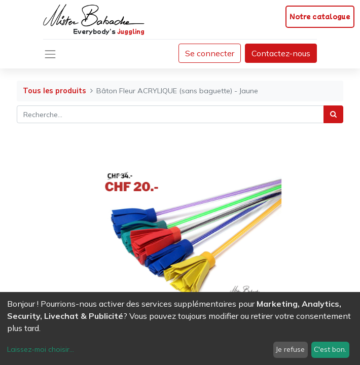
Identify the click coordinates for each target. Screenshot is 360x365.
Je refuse (290, 349)
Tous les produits (54, 90)
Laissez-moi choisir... (40, 349)
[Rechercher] (333, 114)
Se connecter (209, 53)
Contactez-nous (280, 53)
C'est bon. (330, 349)
